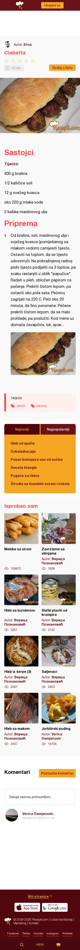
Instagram (53, 933)
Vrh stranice (38, 896)
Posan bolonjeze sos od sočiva (37, 459)
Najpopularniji (58, 429)
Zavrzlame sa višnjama (59, 542)
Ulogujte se (52, 5)
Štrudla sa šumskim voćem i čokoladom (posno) (40, 484)
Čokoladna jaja (23, 451)
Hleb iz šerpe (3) (21, 662)
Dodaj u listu (62, 68)
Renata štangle (24, 467)
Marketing (19, 923)
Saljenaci (59, 662)
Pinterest (68, 933)
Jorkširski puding (59, 719)
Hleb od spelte (23, 443)
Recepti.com (7, 921)
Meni (40, 944)
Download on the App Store (27, 907)
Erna (28, 44)
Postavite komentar (57, 773)
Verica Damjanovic (38, 814)
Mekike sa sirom (21, 542)
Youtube (38, 933)
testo (21, 406)
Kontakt (34, 923)
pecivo (42, 406)
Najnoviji (22, 429)
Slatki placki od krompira (59, 603)
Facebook (13, 933)
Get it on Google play (55, 907)
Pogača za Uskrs (25, 476)
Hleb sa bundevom (21, 603)
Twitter (26, 933)
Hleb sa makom (21, 719)
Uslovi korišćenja (61, 919)
